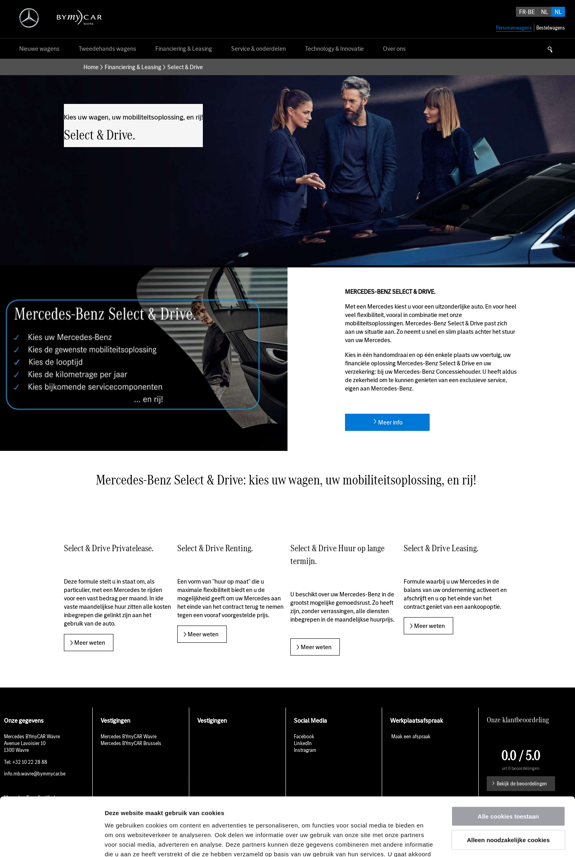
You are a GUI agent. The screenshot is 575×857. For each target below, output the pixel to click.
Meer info (390, 422)
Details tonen (431, 841)
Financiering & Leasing (133, 67)
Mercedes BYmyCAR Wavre (129, 736)
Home (91, 67)
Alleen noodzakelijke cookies (508, 784)
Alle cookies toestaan (508, 761)
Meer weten (89, 642)
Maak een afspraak (410, 736)
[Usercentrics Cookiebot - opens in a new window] (52, 841)
